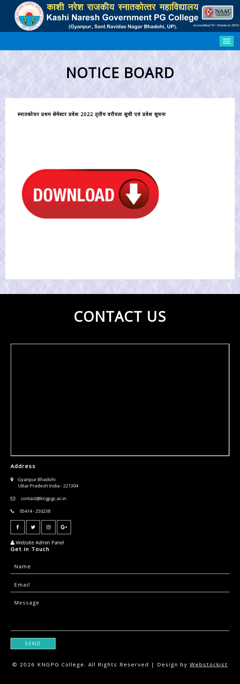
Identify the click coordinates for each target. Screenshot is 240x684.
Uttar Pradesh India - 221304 (48, 485)
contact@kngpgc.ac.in (43, 498)
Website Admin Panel (37, 542)
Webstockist (209, 664)
